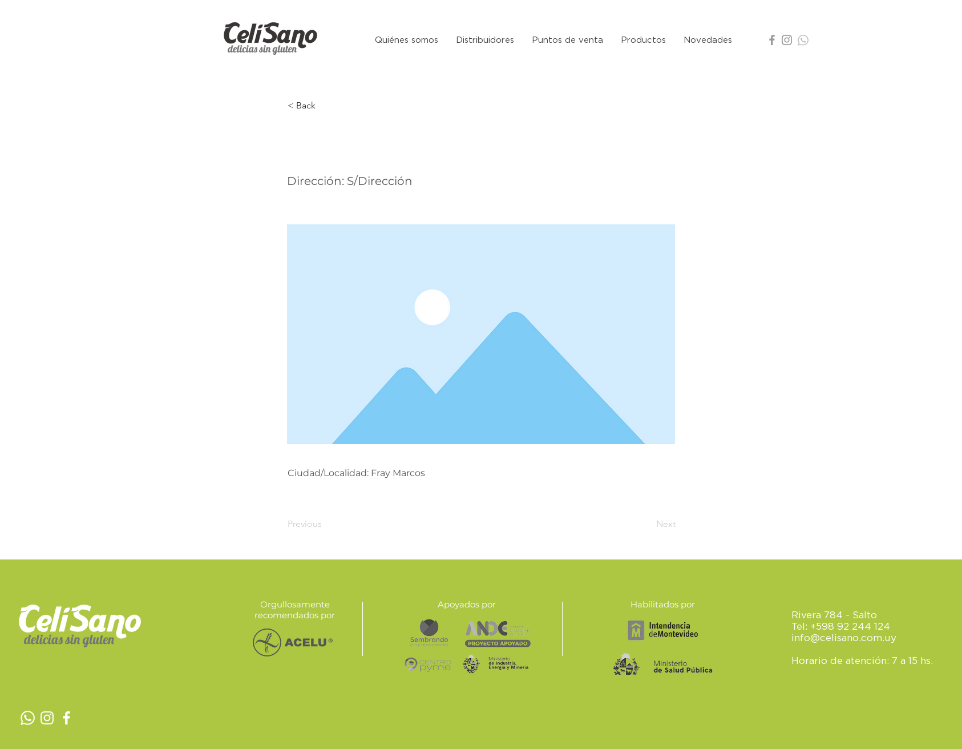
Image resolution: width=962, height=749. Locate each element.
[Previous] (325, 524)
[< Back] (325, 105)
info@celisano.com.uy (843, 637)
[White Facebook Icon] (66, 718)
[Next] (647, 524)
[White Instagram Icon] (47, 718)
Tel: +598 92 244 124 (840, 626)
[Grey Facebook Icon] (772, 40)
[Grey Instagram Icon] (787, 40)
